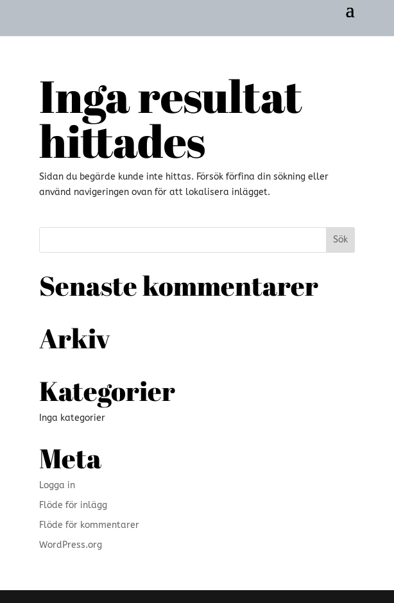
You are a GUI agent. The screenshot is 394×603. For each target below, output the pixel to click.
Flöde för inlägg (73, 505)
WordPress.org (70, 544)
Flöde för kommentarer (89, 525)
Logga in (57, 485)
